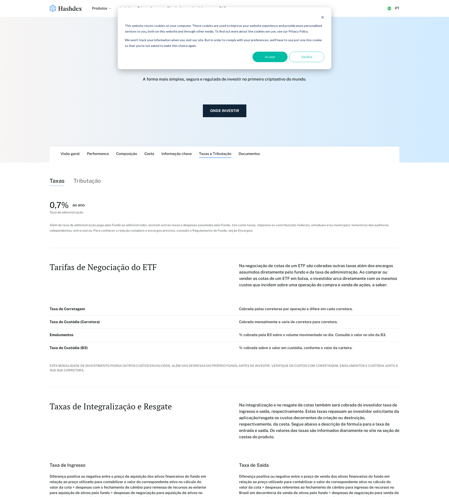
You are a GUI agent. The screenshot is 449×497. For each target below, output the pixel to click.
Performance (98, 154)
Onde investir (224, 111)
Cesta (149, 154)
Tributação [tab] (87, 181)
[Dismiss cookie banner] (322, 17)
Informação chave (176, 154)
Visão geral (70, 154)
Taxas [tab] (57, 181)
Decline (306, 57)
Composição (126, 154)
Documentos (249, 154)
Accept (270, 57)
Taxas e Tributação (215, 154)
